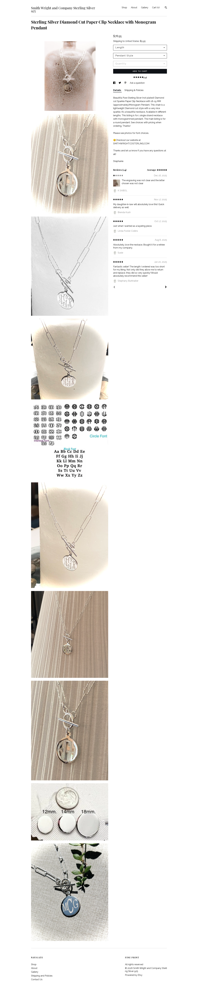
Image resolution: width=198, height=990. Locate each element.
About (134, 7)
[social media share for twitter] (120, 83)
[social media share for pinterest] (125, 83)
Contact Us (36, 979)
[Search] (166, 7)
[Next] (166, 287)
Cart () (156, 7)
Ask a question (137, 83)
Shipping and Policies (42, 975)
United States (132, 41)
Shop (124, 7)
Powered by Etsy (133, 975)
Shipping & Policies (134, 90)
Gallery (144, 7)
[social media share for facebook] (114, 83)
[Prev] (114, 287)
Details (117, 90)
